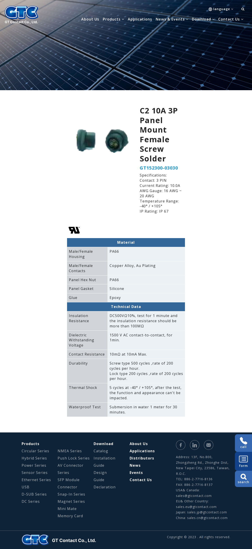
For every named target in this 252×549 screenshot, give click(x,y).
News (135, 465)
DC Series (31, 501)
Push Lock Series (74, 458)
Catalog (101, 450)
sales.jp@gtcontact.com (207, 512)
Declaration (105, 487)
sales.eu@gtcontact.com (196, 507)
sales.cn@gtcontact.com (207, 518)
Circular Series (35, 450)
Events (136, 472)
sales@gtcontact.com (194, 496)
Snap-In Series (71, 494)
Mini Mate (67, 508)
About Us (90, 19)
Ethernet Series (36, 479)
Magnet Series (71, 501)
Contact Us (141, 479)
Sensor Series (35, 472)
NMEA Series (70, 450)
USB (25, 487)
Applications (140, 19)
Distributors (142, 458)
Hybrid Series (34, 458)
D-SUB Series (34, 494)
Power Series (34, 465)
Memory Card (70, 515)
